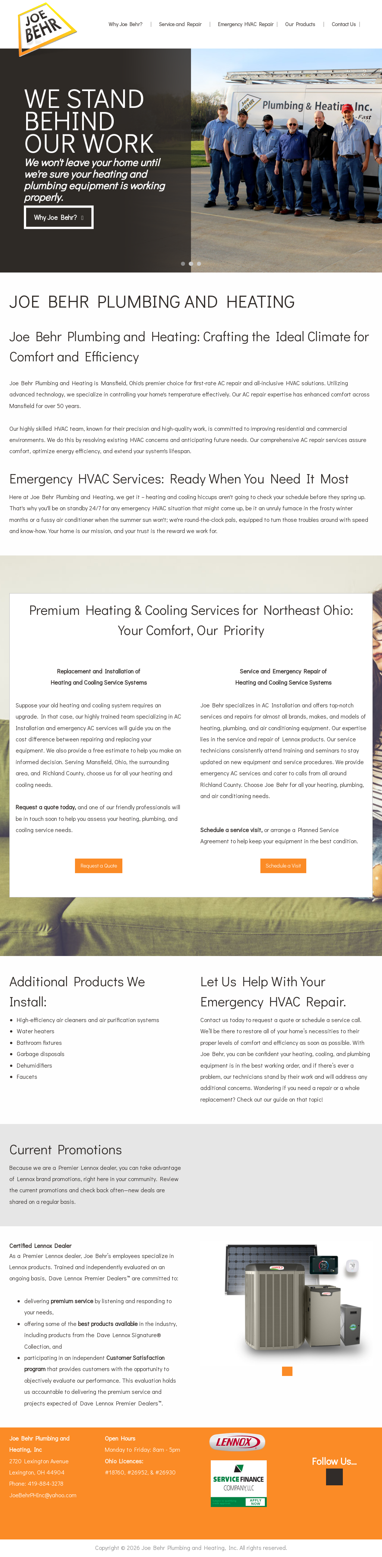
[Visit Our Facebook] (334, 1477)
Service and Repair (184, 24)
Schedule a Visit (283, 865)
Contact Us (346, 24)
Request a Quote (99, 865)
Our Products (304, 24)
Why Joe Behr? (130, 24)
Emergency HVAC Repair (248, 24)
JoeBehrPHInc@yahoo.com (42, 1495)
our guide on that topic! (293, 1099)
